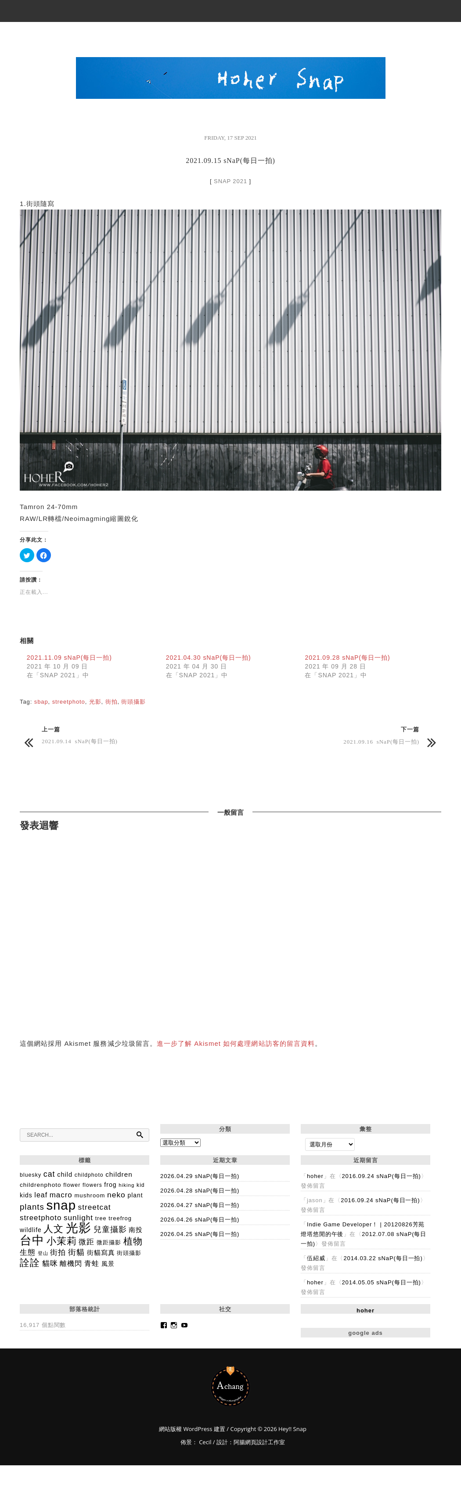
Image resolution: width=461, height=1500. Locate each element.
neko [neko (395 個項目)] (116, 1194)
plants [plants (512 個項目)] (32, 1206)
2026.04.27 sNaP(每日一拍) (199, 1205)
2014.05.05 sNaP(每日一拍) (381, 1282)
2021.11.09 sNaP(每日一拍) (69, 657)
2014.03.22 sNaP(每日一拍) (382, 1258)
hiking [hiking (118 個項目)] (126, 1185)
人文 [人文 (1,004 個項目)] (53, 1228)
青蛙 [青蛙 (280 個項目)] (91, 1263)
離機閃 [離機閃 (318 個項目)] (71, 1263)
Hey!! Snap (230, 1386)
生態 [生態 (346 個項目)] (28, 1252)
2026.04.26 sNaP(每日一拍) (199, 1219)
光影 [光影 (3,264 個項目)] (78, 1228)
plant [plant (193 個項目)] (135, 1195)
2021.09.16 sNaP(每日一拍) (381, 741)
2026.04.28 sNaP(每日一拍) (199, 1190)
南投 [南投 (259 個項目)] (136, 1229)
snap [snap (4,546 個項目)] (61, 1205)
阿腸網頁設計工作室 (259, 1442)
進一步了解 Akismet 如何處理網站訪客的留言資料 (236, 1043)
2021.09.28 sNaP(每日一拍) (347, 657)
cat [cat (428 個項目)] (49, 1174)
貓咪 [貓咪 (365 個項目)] (50, 1263)
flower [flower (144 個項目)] (71, 1185)
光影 (95, 701)
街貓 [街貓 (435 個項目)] (76, 1252)
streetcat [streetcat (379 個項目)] (94, 1207)
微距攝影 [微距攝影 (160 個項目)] (109, 1242)
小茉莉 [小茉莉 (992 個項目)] (62, 1241)
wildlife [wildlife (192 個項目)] (31, 1229)
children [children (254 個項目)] (118, 1174)
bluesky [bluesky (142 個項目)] (30, 1175)
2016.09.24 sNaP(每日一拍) (381, 1176)
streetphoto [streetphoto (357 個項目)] (40, 1218)
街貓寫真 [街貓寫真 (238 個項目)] (101, 1252)
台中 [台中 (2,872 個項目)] (32, 1240)
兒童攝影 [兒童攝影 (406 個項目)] (110, 1229)
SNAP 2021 (230, 181)
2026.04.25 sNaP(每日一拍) (199, 1234)
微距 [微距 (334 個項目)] (86, 1242)
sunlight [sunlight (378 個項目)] (78, 1217)
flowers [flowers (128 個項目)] (92, 1185)
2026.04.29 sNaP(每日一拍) (199, 1176)
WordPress (197, 1429)
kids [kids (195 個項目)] (26, 1195)
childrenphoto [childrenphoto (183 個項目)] (40, 1185)
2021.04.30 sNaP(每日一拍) (208, 657)
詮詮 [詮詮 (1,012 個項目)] (30, 1262)
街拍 (111, 701)
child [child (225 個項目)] (64, 1174)
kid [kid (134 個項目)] (140, 1185)
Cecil (205, 1442)
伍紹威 (316, 1258)
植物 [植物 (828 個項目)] (133, 1241)
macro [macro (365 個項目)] (61, 1195)
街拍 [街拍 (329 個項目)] (58, 1252)
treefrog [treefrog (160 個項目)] (120, 1218)
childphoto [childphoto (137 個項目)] (89, 1175)
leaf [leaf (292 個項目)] (40, 1195)
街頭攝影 (133, 701)
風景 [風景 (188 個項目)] (108, 1263)
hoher (315, 1176)
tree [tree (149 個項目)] (101, 1218)
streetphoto (68, 701)
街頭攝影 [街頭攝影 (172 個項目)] (129, 1253)
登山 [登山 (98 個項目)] (43, 1253)
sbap (41, 701)
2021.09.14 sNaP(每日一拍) (80, 741)
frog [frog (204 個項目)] (110, 1184)
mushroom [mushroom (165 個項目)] (89, 1195)
